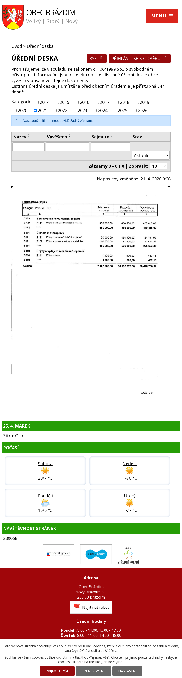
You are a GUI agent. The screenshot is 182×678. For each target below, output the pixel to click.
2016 (84, 102)
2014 (44, 102)
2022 (62, 110)
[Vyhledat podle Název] (28, 146)
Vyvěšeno (57, 137)
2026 (142, 110)
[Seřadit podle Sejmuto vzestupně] (112, 135)
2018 (124, 102)
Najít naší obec (95, 607)
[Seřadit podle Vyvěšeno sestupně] (70, 137)
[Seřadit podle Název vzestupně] (29, 135)
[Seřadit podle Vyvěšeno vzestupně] (70, 135)
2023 (82, 110)
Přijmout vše (57, 671)
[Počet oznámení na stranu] (158, 166)
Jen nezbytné (93, 671)
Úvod (16, 46)
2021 (42, 110)
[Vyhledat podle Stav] (151, 155)
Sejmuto (100, 137)
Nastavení (127, 671)
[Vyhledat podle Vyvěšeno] (67, 146)
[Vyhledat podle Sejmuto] (110, 146)
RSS (96, 58)
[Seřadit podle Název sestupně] (29, 137)
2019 (144, 102)
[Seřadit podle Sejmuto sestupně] (112, 137)
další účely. (109, 650)
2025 (122, 110)
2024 (102, 110)
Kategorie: (21, 102)
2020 (22, 110)
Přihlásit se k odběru (139, 58)
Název (19, 137)
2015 (64, 102)
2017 (104, 102)
